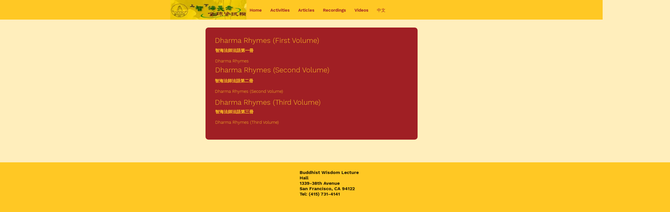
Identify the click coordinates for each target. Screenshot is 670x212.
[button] (280, 10)
